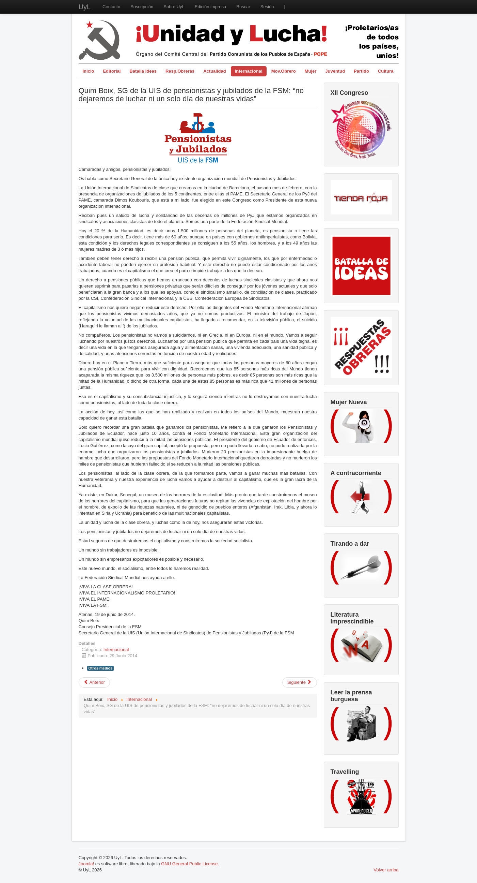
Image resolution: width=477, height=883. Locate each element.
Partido (361, 71)
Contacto (111, 6)
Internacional (249, 71)
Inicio (88, 71)
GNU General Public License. (190, 863)
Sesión (267, 6)
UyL (85, 7)
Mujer (311, 71)
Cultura (386, 71)
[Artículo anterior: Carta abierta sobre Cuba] (94, 682)
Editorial (112, 71)
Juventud (335, 71)
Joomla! (86, 863)
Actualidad (214, 71)
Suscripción (141, 6)
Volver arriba (386, 869)
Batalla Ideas (143, 71)
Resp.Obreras (179, 71)
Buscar (243, 6)
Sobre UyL (173, 6)
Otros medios (101, 668)
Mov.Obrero (283, 71)
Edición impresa (210, 6)
